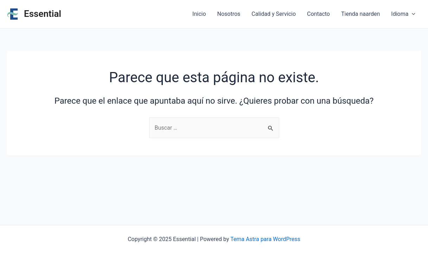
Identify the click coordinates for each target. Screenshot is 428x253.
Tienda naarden (360, 14)
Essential (42, 13)
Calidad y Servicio (273, 14)
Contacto (318, 14)
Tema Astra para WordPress (265, 239)
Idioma (403, 14)
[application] (411, 14)
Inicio (199, 14)
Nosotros (229, 14)
